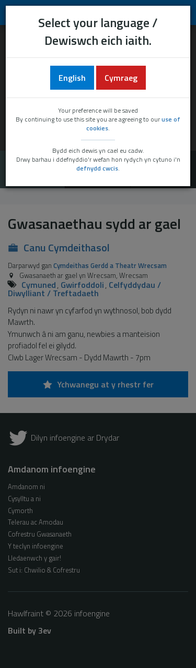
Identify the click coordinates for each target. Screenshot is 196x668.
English (72, 77)
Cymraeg (121, 77)
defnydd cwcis (97, 168)
